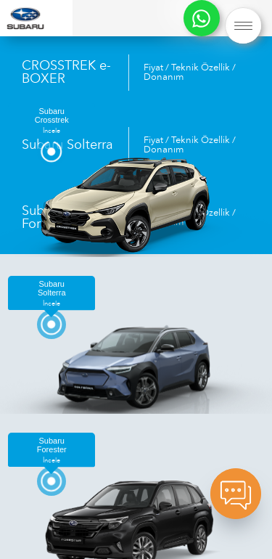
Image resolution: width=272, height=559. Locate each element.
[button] (243, 25)
